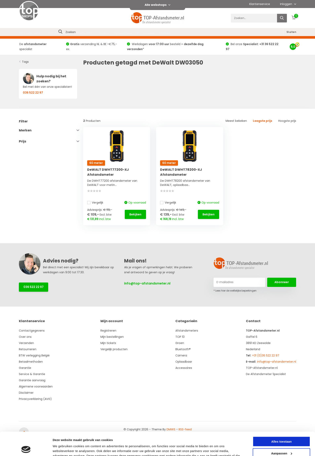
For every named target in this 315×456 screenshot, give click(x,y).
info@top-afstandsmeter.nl (147, 283)
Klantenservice (259, 4)
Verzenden (26, 343)
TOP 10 (52, 33)
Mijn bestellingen (112, 337)
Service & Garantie (32, 374)
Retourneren (27, 349)
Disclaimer (26, 393)
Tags (25, 62)
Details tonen (62, 448)
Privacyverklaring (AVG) (35, 399)
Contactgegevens (32, 331)
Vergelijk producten (114, 349)
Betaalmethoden (31, 362)
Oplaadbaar (123, 33)
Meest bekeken (236, 121)
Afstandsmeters (31, 33)
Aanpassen (281, 429)
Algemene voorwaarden (36, 386)
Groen (66, 33)
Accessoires (146, 33)
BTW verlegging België (34, 355)
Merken (165, 33)
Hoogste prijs (287, 121)
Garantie (25, 368)
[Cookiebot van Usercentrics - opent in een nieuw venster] (26, 448)
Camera (103, 33)
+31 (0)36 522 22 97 (265, 355)
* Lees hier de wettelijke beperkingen (235, 290)
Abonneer (281, 282)
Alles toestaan (281, 418)
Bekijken (135, 214)
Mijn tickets (108, 343)
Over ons (25, 337)
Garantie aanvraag (32, 380)
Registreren (108, 331)
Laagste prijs (262, 121)
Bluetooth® (84, 33)
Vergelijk (95, 203)
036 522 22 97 (34, 287)
